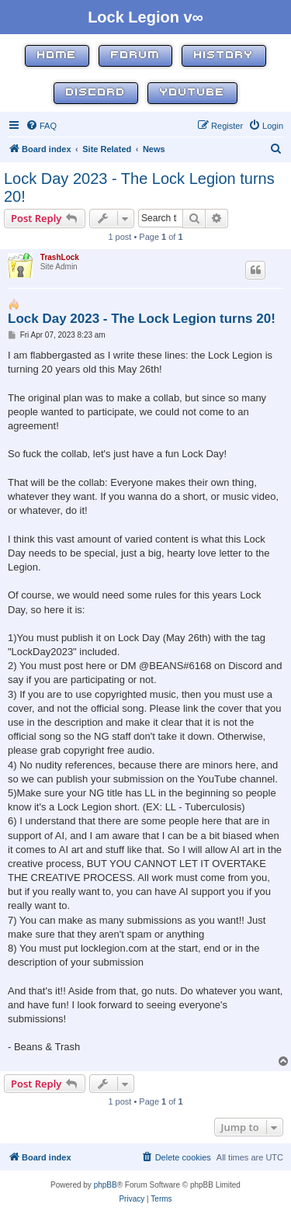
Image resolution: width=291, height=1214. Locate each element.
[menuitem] (41, 125)
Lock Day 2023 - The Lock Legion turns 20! (139, 187)
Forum (135, 55)
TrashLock (59, 257)
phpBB (105, 1185)
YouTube (192, 93)
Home (57, 55)
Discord (96, 93)
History (224, 55)
